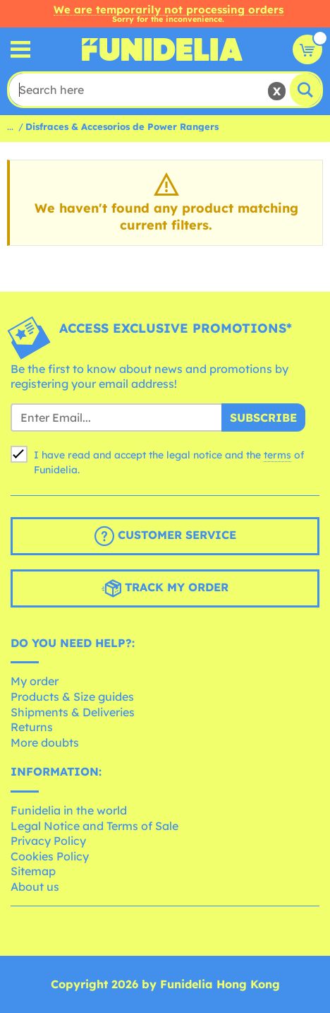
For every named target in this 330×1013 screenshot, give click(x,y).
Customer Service (165, 536)
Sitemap (33, 871)
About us (35, 886)
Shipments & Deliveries (73, 712)
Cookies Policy (50, 856)
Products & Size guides (72, 696)
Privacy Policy (48, 841)
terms (277, 455)
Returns (32, 727)
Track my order (165, 588)
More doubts (45, 742)
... (10, 126)
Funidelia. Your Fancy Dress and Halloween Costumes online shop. (162, 49)
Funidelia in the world (69, 810)
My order (35, 681)
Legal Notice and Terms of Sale (94, 826)
